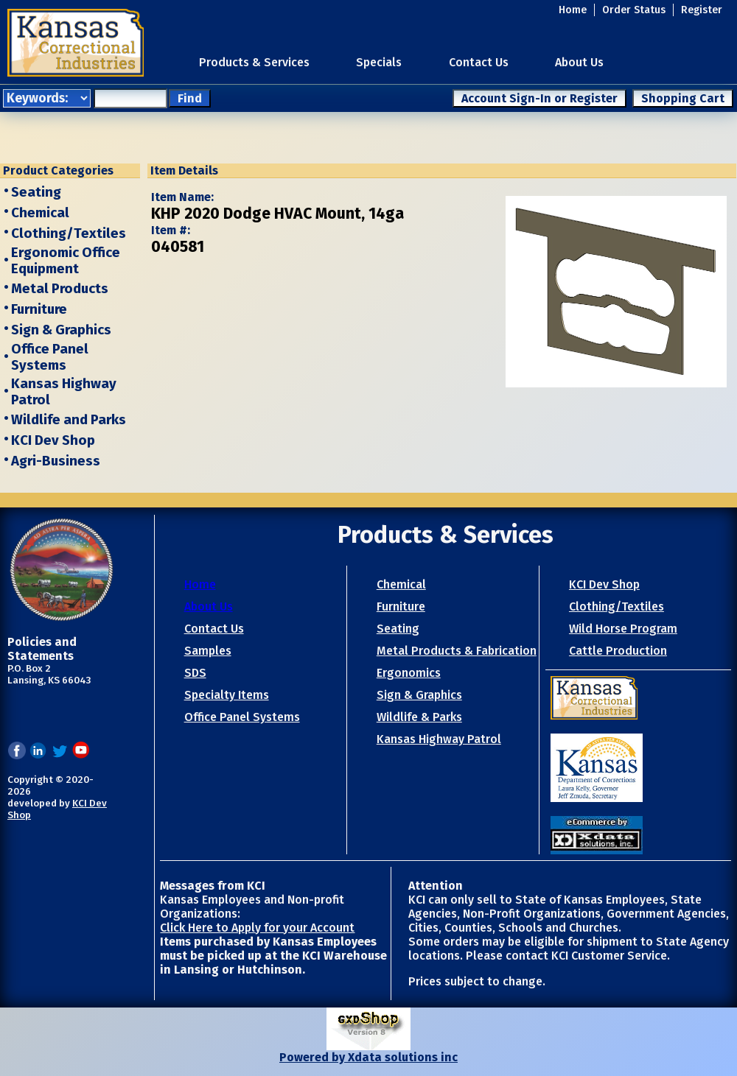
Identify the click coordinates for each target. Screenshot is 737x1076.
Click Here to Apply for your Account (257, 928)
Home (573, 10)
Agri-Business (55, 461)
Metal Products (59, 289)
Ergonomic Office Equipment (65, 261)
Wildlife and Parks (68, 420)
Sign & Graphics (61, 330)
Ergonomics (409, 673)
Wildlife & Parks (419, 717)
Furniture (39, 309)
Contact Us (479, 62)
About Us (579, 62)
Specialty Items (226, 695)
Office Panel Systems (49, 357)
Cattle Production (618, 651)
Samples (207, 651)
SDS (195, 673)
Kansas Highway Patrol (439, 739)
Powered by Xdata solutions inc (368, 1057)
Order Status (634, 10)
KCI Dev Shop (53, 440)
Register (701, 10)
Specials (379, 62)
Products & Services (254, 62)
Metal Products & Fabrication (457, 651)
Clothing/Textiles (68, 233)
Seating (36, 192)
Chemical (40, 213)
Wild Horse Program (623, 629)
